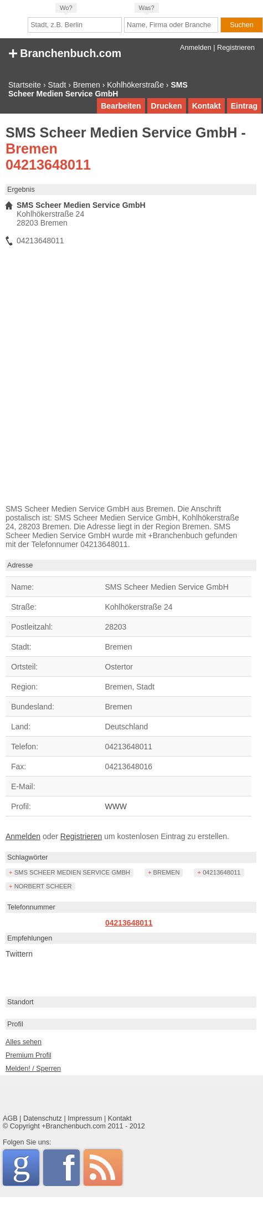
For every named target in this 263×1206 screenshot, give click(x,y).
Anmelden (196, 48)
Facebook (71, 1167)
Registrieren (236, 48)
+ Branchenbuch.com (64, 52)
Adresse (20, 565)
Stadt (57, 84)
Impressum (85, 1118)
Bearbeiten (121, 105)
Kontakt (206, 105)
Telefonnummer (31, 907)
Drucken (166, 105)
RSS (103, 1167)
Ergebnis (21, 189)
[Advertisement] (119, 377)
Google (25, 1165)
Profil (15, 1024)
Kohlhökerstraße (135, 84)
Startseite (24, 84)
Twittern (19, 953)
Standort (20, 1002)
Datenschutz (42, 1118)
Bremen (86, 84)
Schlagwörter (27, 857)
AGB (10, 1118)
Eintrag (244, 105)
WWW (116, 806)
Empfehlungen (29, 938)
